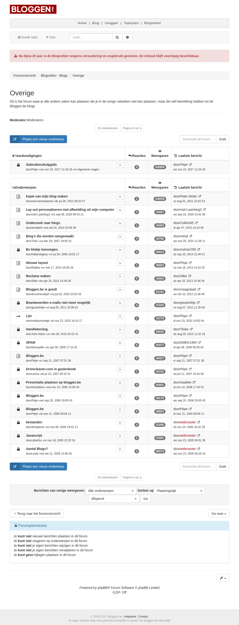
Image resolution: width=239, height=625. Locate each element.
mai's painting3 (41, 214)
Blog (95, 23)
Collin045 (186, 223)
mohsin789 (188, 249)
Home (82, 23)
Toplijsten (131, 23)
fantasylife (38, 347)
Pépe (35, 169)
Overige (22, 93)
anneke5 (37, 227)
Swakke (185, 382)
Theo (35, 241)
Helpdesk (130, 616)
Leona (35, 374)
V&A (50, 37)
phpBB (102, 588)
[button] (111, 491)
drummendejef (40, 294)
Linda (35, 453)
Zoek (222, 139)
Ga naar (219, 513)
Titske (184, 329)
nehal (184, 236)
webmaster (188, 422)
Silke (35, 281)
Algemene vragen (88, 169)
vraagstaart (188, 289)
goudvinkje (38, 307)
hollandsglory (40, 254)
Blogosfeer (152, 23)
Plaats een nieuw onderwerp (37, 139)
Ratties (36, 267)
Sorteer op (171, 491)
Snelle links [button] (27, 37)
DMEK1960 (188, 342)
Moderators (35, 120)
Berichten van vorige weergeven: (85, 491)
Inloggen (111, 23)
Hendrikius (38, 387)
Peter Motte (188, 196)
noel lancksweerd (42, 201)
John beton (38, 334)
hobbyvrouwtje (40, 320)
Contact (143, 616)
